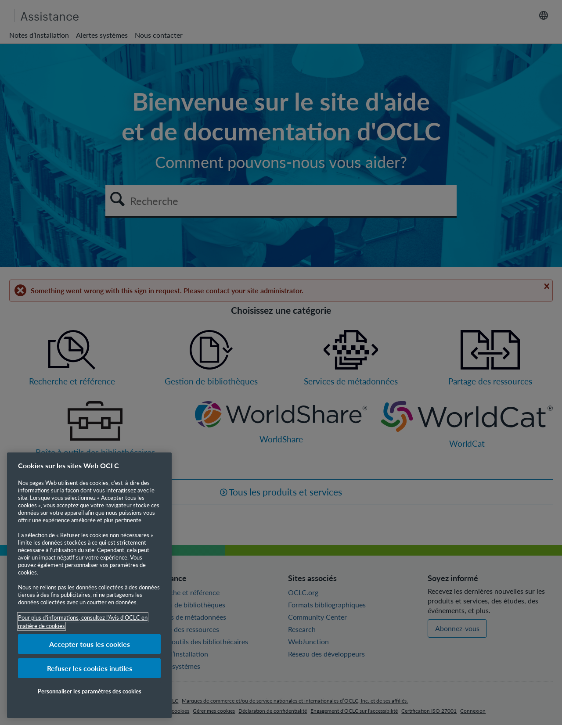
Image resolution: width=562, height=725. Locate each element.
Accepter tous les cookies (89, 644)
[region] (89, 585)
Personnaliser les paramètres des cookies (89, 691)
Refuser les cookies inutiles (89, 668)
